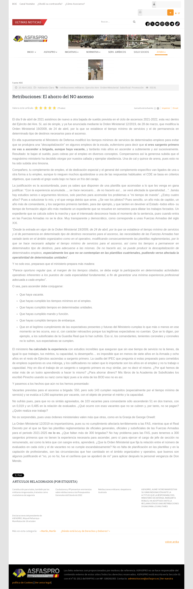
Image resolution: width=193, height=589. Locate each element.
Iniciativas (72, 52)
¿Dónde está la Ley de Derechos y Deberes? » (85, 531)
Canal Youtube (27, 3)
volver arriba (172, 541)
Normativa (93, 52)
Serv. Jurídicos (117, 52)
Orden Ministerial (109, 87)
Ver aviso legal (43, 582)
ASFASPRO (50, 52)
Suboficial (125, 87)
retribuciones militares (72, 87)
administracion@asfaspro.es (144, 578)
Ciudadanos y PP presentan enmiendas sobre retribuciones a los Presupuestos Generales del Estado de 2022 (73, 492)
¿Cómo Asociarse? (75, 3)
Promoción (138, 87)
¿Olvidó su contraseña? (49, 3)
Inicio (31, 52)
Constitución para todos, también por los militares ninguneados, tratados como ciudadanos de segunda (30, 492)
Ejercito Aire (92, 87)
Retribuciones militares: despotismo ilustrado (114, 491)
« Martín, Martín (48, 531)
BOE (14, 3)
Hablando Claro (46, 87)
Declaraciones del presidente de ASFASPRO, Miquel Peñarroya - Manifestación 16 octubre (27, 518)
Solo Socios (141, 52)
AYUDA (161, 52)
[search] (118, 21)
